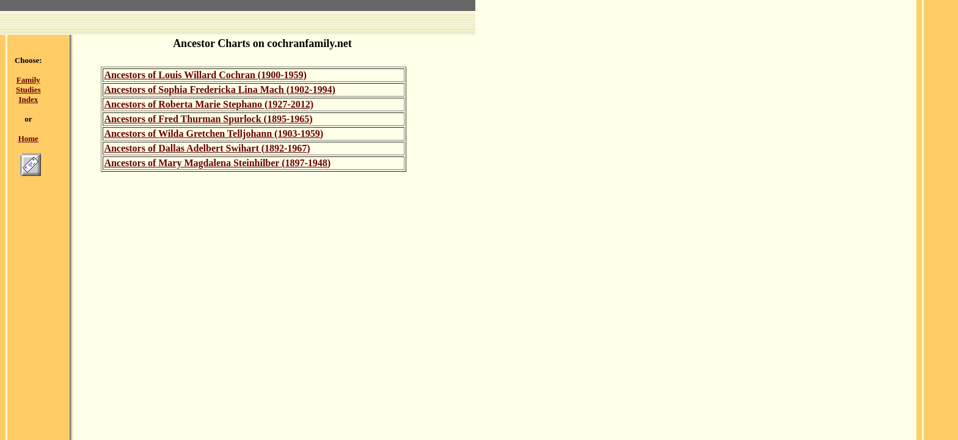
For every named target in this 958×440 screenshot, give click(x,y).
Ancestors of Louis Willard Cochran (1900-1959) (205, 75)
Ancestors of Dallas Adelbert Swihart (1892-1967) (207, 148)
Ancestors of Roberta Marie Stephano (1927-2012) (208, 104)
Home (28, 138)
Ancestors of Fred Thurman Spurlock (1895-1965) (208, 119)
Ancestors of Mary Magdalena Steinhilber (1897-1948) (217, 163)
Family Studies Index (28, 89)
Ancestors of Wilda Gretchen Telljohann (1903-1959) (213, 133)
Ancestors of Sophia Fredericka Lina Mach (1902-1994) (219, 89)
